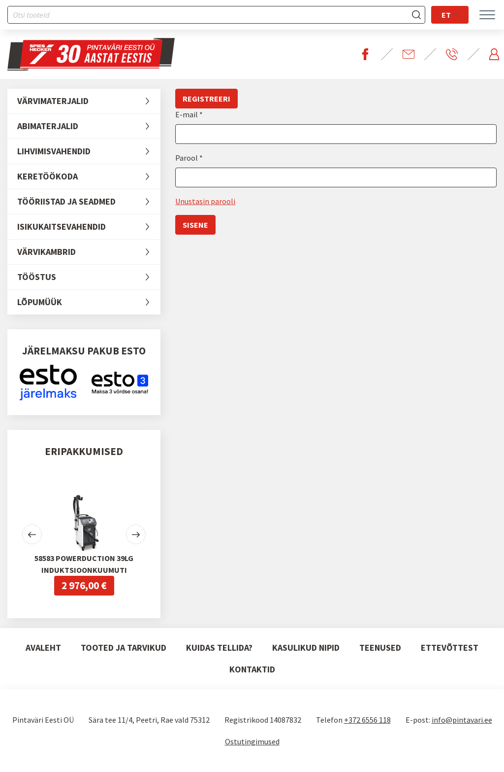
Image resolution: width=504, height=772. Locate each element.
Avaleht (43, 647)
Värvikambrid (88, 252)
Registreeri (206, 99)
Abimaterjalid (88, 126)
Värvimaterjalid (88, 101)
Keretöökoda (88, 176)
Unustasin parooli (205, 201)
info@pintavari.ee (462, 720)
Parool (187, 158)
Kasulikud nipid (306, 647)
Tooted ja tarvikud (123, 647)
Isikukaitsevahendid (88, 226)
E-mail (187, 114)
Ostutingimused (252, 741)
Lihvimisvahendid (88, 151)
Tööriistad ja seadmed (88, 201)
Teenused (380, 647)
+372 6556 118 (367, 720)
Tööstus (88, 277)
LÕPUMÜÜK (88, 302)
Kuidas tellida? (219, 647)
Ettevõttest (449, 647)
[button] (32, 534)
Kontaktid (252, 669)
